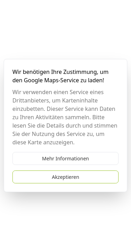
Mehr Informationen (65, 158)
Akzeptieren (65, 177)
